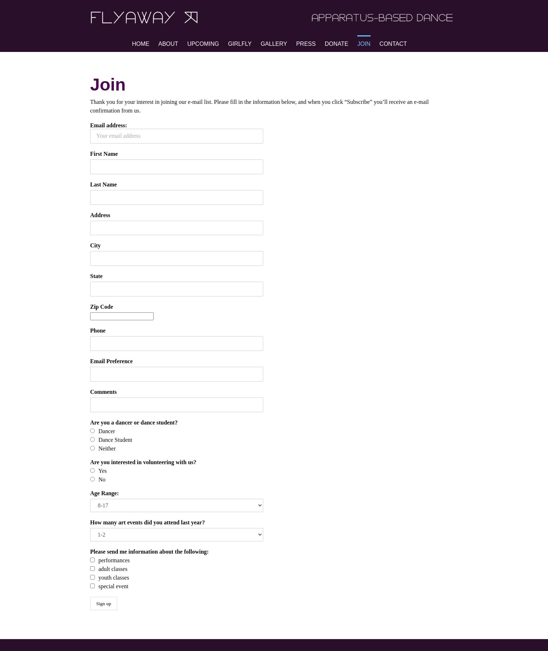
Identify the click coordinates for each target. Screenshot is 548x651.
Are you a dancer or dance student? (134, 422)
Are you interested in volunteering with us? (143, 462)
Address (100, 215)
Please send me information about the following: (149, 552)
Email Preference (111, 361)
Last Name (103, 184)
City (95, 245)
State (96, 276)
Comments (103, 392)
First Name (104, 154)
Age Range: (104, 493)
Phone (98, 330)
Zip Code (101, 307)
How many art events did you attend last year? (147, 522)
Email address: (176, 133)
